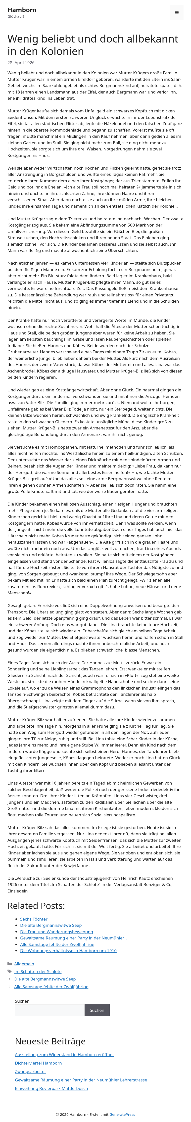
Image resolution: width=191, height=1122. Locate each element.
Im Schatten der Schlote (37, 971)
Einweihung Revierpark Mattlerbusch (51, 1088)
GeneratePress (122, 1114)
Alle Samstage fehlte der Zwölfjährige (51, 986)
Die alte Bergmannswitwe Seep (45, 979)
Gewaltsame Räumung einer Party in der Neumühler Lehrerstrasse (81, 1080)
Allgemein (24, 964)
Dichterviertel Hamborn (38, 1063)
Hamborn (22, 9)
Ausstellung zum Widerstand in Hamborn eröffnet (64, 1054)
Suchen (22, 1001)
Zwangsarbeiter (30, 1071)
